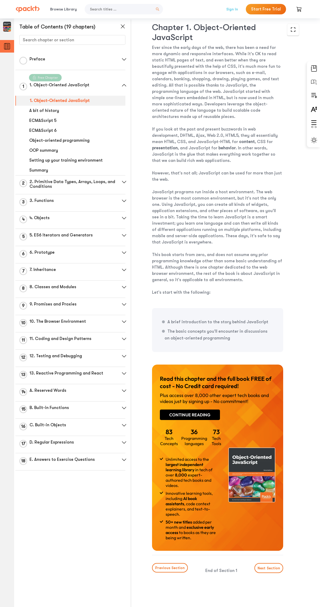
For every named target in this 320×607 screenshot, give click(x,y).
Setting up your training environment (66, 160)
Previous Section (170, 568)
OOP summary (43, 150)
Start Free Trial (266, 9)
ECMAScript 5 (42, 120)
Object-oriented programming (59, 140)
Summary (38, 170)
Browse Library (63, 9)
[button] (124, 59)
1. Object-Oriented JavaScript (60, 100)
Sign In (232, 9)
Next (269, 568)
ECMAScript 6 (43, 130)
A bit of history (44, 110)
